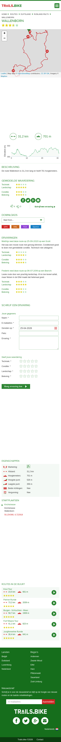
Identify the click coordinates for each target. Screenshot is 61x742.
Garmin (36, 227)
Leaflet (3, 73)
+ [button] (4, 33)
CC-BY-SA (45, 73)
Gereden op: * (8, 328)
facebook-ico (23, 200)
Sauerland (34, 677)
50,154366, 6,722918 (13, 515)
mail (44, 720)
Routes (14, 14)
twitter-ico (28, 200)
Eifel (32, 665)
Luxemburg (6, 665)
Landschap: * (7, 371)
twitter (25, 720)
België (4, 656)
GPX (6, 227)
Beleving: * (6, 376)
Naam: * (5, 318)
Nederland (6, 669)
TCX (25, 227)
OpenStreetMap (23, 73)
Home (4, 14)
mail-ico (38, 200)
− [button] (4, 38)
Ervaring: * (6, 338)
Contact (40, 739)
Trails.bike (12, 6)
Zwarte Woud (36, 661)
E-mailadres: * (8, 323)
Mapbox (4, 76)
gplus (35, 720)
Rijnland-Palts (41, 14)
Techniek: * (6, 361)
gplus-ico (33, 200)
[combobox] (23, 220)
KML (15, 227)
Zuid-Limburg (36, 681)
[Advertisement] (30, 104)
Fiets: (4, 333)
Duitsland (26, 14)
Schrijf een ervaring (44, 206)
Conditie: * (6, 366)
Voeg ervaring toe (13, 386)
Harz (32, 669)
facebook (16, 720)
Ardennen (34, 656)
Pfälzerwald (35, 673)
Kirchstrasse (9, 504)
